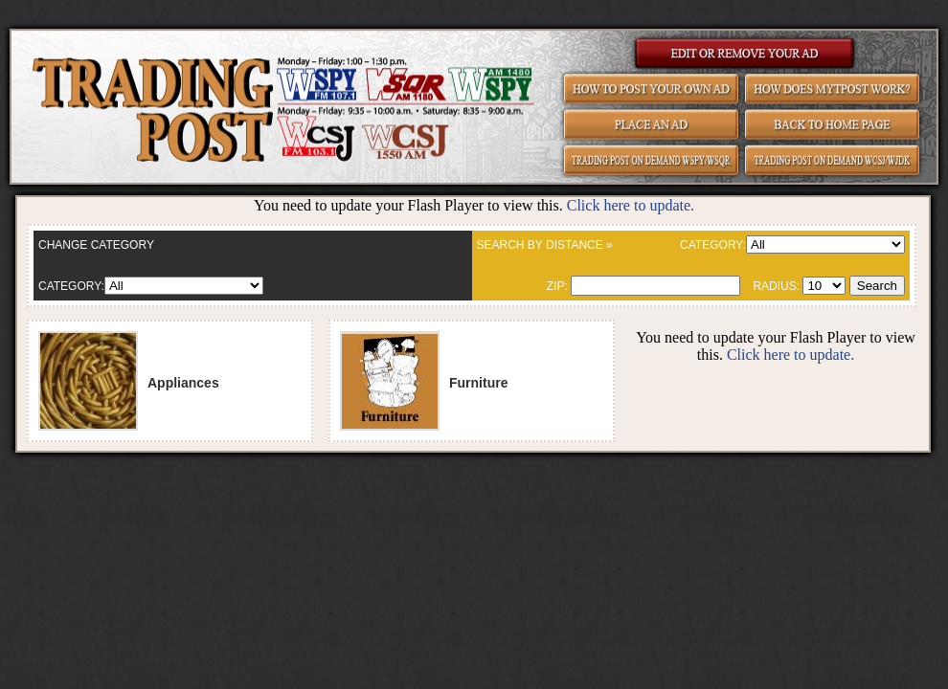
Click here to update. (630, 205)
